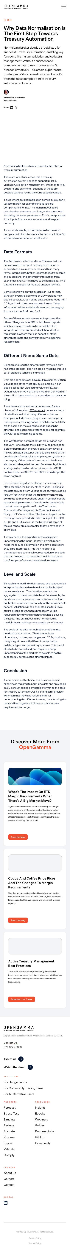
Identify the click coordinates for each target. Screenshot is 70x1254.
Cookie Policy (35, 1243)
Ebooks (40, 1113)
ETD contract (37, 410)
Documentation (45, 1131)
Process (9, 1137)
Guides (40, 1125)
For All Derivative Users (19, 1094)
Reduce (9, 1125)
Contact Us (10, 1042)
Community (43, 1143)
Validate (9, 1149)
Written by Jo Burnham (14, 94)
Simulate (9, 1119)
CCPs (25, 280)
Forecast (9, 1107)
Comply (9, 1155)
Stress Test (11, 1113)
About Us (10, 1173)
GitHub (39, 1137)
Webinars (41, 1119)
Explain (8, 1143)
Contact (9, 1184)
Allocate (9, 1131)
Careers (9, 1179)
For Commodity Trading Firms (23, 1088)
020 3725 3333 (13, 1047)
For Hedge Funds (15, 1082)
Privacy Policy (35, 1238)
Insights (40, 1107)
